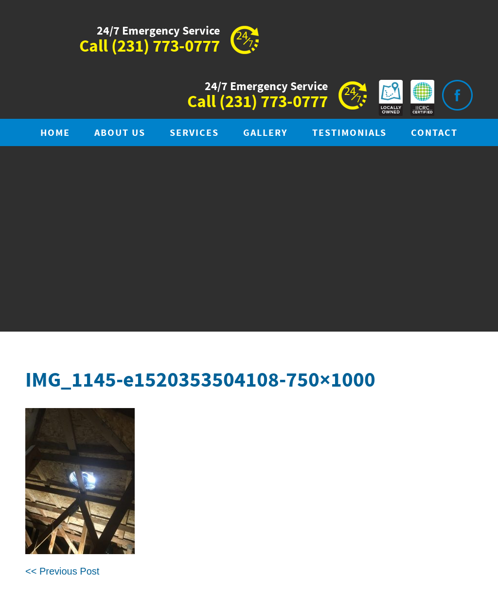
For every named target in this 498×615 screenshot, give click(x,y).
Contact (434, 133)
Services (194, 133)
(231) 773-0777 (165, 46)
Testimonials (349, 133)
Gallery (265, 133)
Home (55, 133)
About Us (119, 133)
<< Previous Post (62, 571)
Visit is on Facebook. (457, 95)
